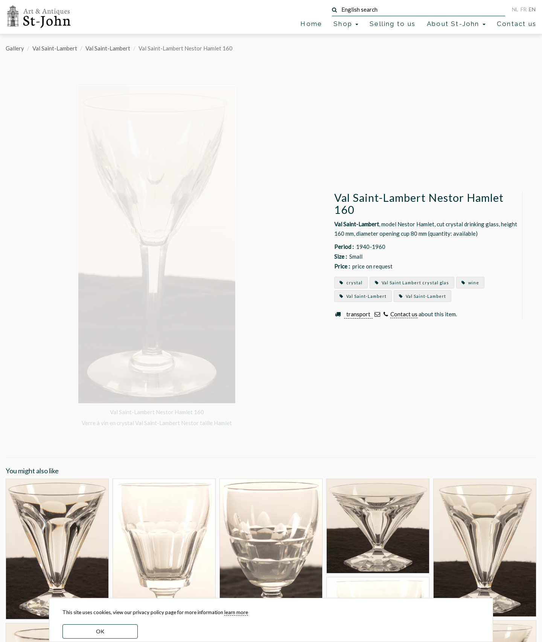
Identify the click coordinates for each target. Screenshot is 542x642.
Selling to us (393, 23)
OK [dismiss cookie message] (100, 631)
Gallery (15, 48)
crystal (351, 282)
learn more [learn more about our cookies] (236, 612)
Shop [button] (345, 23)
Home (311, 23)
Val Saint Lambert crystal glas (412, 282)
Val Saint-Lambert (54, 48)
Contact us (516, 23)
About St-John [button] (456, 23)
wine (470, 282)
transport (358, 314)
